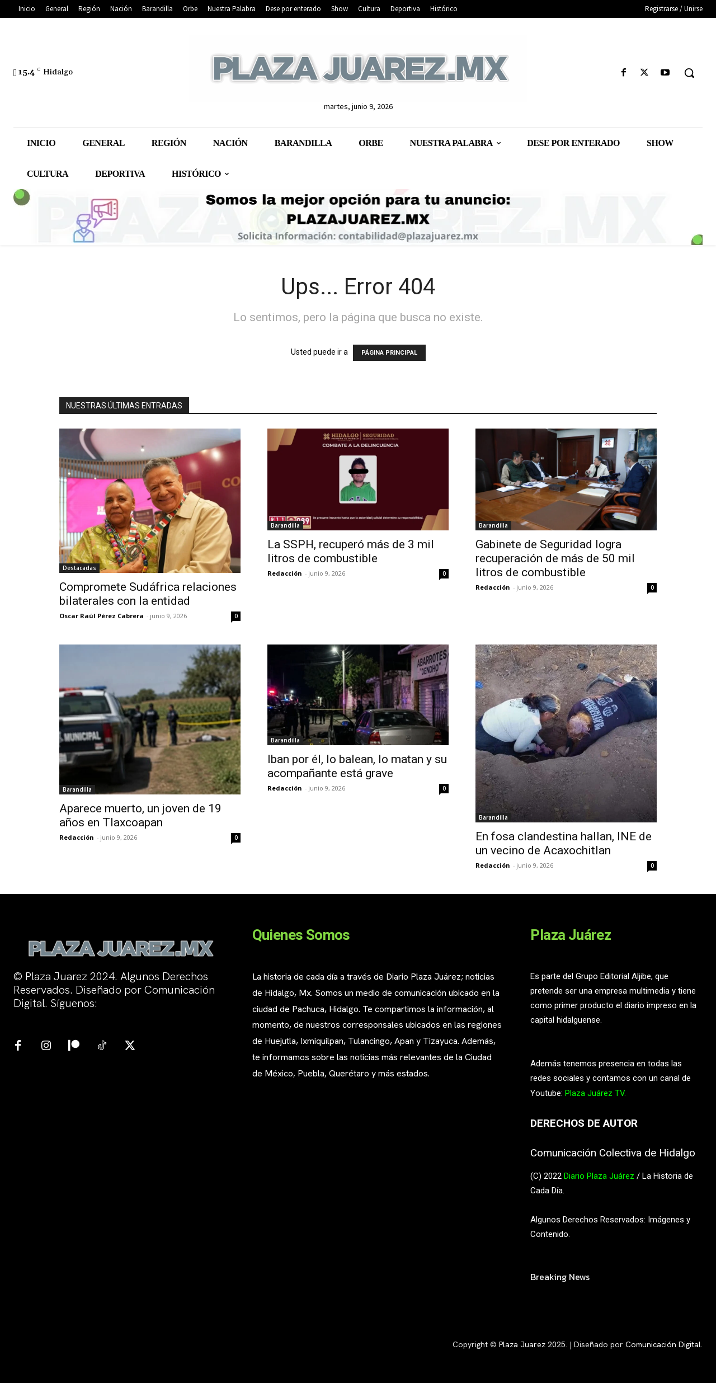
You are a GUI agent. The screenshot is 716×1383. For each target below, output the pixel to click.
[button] (689, 72)
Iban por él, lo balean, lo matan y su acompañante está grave (357, 766)
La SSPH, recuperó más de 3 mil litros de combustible (350, 551)
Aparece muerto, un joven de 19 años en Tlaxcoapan (140, 815)
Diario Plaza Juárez (599, 1176)
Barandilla (285, 525)
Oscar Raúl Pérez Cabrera (101, 615)
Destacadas (79, 568)
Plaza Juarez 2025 (532, 1344)
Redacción (284, 573)
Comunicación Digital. (664, 1344)
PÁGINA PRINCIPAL (389, 352)
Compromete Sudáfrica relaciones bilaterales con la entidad (148, 594)
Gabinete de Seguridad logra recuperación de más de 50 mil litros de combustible (555, 558)
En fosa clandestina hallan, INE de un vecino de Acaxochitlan (563, 843)
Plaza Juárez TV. (595, 1093)
